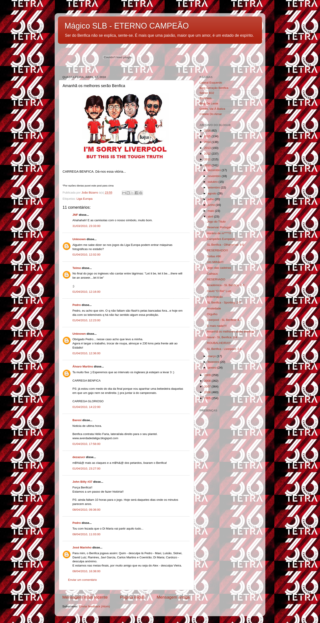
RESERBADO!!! (217, 250)
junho (212, 204)
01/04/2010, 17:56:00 (86, 444)
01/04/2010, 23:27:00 (86, 468)
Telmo (76, 268)
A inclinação (215, 296)
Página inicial (132, 597)
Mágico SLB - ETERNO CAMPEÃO (127, 25)
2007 (208, 386)
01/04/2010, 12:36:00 (86, 353)
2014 (208, 142)
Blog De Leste (209, 103)
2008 (208, 380)
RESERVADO (216, 279)
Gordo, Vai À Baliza (212, 108)
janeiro (212, 367)
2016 (208, 130)
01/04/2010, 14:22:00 (86, 407)
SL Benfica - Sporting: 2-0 (224, 302)
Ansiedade (214, 308)
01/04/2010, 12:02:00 (86, 254)
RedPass (206, 98)
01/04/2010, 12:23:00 (86, 320)
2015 (208, 136)
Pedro (76, 305)
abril (211, 216)
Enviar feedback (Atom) (94, 606)
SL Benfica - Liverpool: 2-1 (224, 349)
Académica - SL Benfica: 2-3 (225, 285)
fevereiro (214, 362)
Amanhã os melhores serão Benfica (230, 331)
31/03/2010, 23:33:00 (86, 226)
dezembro (215, 170)
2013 (208, 148)
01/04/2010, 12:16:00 (86, 291)
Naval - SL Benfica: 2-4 (222, 337)
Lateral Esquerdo (211, 82)
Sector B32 (207, 93)
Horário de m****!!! (219, 233)
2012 (208, 153)
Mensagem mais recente (85, 597)
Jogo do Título (216, 221)
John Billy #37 (82, 481)
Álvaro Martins (82, 366)
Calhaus (212, 273)
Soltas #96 (214, 256)
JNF (75, 214)
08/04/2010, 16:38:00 (86, 571)
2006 (208, 392)
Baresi (76, 420)
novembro (215, 176)
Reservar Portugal (219, 227)
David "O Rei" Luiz (219, 291)
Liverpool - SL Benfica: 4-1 (224, 320)
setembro (214, 187)
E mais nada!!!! (217, 325)
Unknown (79, 239)
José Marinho (82, 547)
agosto (212, 193)
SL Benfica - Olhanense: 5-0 (225, 244)
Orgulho (212, 314)
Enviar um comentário (82, 579)
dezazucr (78, 457)
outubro (213, 181)
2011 (208, 159)
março (212, 356)
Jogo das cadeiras (219, 267)
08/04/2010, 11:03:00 (86, 534)
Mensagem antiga (173, 597)
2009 (208, 375)
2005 (208, 398)
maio (211, 210)
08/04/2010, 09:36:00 (86, 509)
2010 (208, 165)
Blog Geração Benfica (214, 88)
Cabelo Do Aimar (211, 114)
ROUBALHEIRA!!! (219, 343)
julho (211, 199)
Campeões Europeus (221, 239)
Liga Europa (85, 198)
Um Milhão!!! (215, 262)
